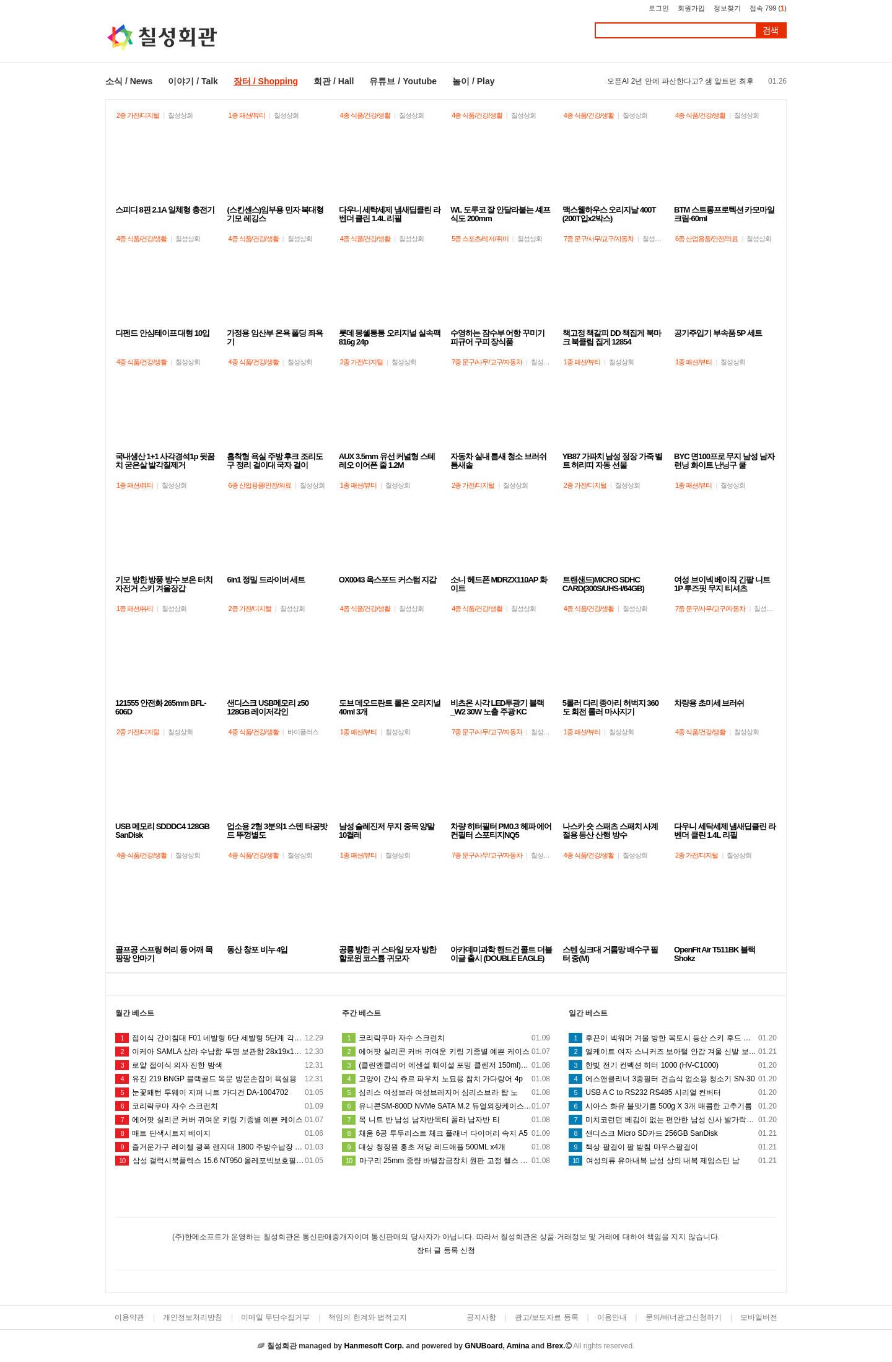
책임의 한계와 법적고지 (367, 1317)
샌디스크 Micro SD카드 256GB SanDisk (673, 1133)
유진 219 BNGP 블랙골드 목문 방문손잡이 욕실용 (219, 1079)
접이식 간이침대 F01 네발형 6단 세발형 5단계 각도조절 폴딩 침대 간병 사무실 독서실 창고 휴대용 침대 (219, 1038)
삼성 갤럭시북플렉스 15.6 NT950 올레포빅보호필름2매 (219, 1160)
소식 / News (128, 81)
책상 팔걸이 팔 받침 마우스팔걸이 (673, 1147)
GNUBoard (483, 1346)
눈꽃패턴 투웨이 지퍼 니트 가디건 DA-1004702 (219, 1092)
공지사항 (481, 1317)
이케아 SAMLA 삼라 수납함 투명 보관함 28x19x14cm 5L (219, 1051)
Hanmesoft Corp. (374, 1346)
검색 (771, 30)
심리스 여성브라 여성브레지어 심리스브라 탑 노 (446, 1092)
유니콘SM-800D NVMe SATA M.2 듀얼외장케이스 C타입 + (446, 1106)
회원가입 (691, 8)
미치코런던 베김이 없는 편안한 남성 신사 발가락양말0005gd (673, 1120)
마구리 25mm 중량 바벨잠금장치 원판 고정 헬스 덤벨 (446, 1160)
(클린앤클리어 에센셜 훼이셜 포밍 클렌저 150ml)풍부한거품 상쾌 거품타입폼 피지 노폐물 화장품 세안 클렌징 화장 (446, 1065)
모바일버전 (758, 1317)
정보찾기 (727, 8)
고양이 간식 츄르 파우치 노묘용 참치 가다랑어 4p (446, 1079)
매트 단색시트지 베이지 (219, 1133)
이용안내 (612, 1317)
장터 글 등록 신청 (446, 1250)
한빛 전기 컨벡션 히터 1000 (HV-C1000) (673, 1065)
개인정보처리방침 (192, 1317)
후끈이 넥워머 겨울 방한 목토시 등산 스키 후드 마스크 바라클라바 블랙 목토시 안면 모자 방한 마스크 (673, 1038)
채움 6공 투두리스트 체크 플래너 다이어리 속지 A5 (446, 1133)
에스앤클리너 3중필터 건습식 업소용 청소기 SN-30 (673, 1079)
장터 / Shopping (266, 81)
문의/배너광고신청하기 (683, 1317)
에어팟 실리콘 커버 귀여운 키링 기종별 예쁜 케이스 (219, 1120)
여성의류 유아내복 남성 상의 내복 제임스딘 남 (673, 1160)
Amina (518, 1346)
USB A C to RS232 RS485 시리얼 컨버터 (673, 1092)
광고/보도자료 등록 (547, 1317)
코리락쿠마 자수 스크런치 (219, 1106)
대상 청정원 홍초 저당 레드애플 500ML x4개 (446, 1147)
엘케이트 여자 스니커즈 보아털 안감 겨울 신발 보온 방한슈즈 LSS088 (673, 1051)
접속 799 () (768, 8)
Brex (554, 1346)
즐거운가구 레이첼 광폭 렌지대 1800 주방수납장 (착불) (219, 1147)
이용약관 (129, 1317)
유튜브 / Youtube (403, 81)
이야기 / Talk (193, 81)
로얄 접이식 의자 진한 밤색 (219, 1065)
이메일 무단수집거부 (275, 1317)
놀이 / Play (473, 81)
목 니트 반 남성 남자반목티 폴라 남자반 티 (446, 1120)
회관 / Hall (333, 81)
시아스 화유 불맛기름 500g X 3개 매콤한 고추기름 (673, 1106)
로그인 (659, 8)
